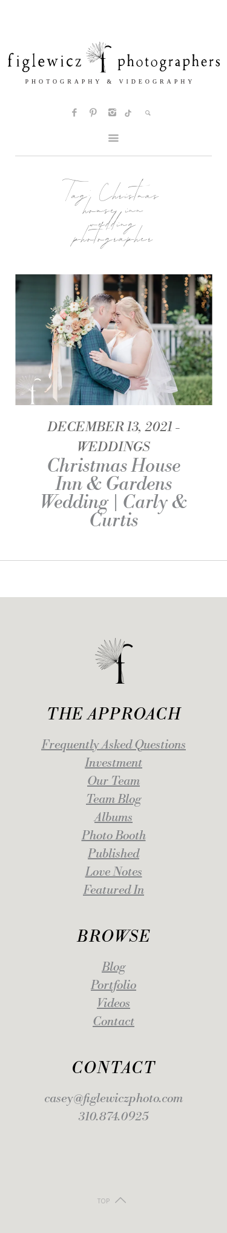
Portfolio (113, 985)
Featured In (113, 890)
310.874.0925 (113, 1117)
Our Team (113, 781)
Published (113, 854)
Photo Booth (114, 836)
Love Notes (113, 872)
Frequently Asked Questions (113, 745)
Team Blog (113, 799)
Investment (113, 763)
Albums (113, 817)
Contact (113, 1022)
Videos (113, 1003)
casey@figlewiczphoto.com (113, 1098)
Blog (113, 967)
